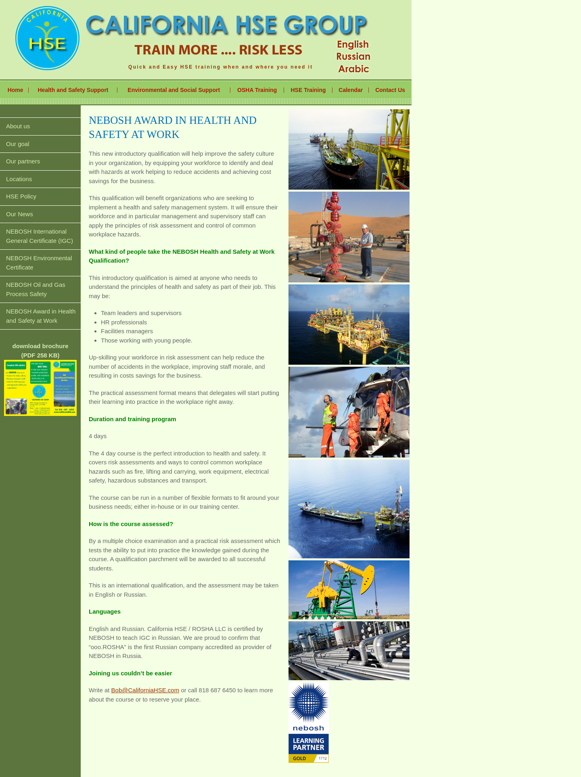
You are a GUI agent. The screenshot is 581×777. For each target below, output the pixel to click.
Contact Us (390, 90)
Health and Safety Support (73, 90)
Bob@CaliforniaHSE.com (145, 690)
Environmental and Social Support (173, 90)
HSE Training (308, 90)
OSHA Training (257, 90)
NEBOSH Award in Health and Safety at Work (40, 316)
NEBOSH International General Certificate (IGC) (39, 236)
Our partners (23, 161)
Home (15, 90)
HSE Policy (21, 196)
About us (18, 126)
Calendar (351, 90)
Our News (19, 214)
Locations (19, 178)
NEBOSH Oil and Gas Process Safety (35, 289)
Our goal (17, 143)
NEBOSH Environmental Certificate (39, 263)
